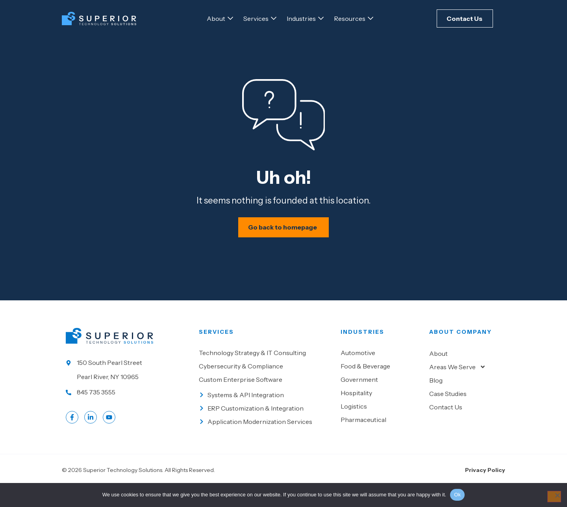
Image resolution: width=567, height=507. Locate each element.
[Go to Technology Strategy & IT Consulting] (266, 373)
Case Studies (448, 414)
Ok (457, 495)
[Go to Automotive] (381, 373)
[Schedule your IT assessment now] (283, 247)
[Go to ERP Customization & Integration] (266, 429)
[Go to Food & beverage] (381, 387)
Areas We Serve (457, 387)
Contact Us (445, 428)
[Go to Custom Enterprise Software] (266, 400)
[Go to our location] (128, 390)
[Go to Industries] (301, 18)
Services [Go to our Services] (216, 352)
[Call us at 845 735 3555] (128, 413)
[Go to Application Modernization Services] (266, 442)
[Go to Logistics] (381, 427)
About (438, 374)
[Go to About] (216, 18)
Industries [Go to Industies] (362, 352)
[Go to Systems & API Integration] (266, 415)
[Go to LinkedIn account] (90, 438)
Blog (436, 401)
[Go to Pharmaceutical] (381, 440)
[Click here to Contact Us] (465, 18)
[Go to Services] (256, 18)
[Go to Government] (381, 400)
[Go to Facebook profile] (72, 438)
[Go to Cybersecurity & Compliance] (266, 387)
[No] (552, 497)
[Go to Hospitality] (381, 413)
